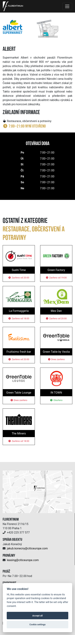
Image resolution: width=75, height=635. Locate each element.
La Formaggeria (19, 311)
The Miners (19, 433)
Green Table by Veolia (56, 351)
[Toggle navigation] (67, 6)
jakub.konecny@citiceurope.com (27, 548)
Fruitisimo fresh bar (19, 351)
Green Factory (56, 270)
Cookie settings (37, 624)
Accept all (37, 615)
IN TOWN (56, 392)
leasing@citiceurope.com (23, 560)
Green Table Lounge (18, 392)
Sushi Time (19, 270)
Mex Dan (56, 311)
